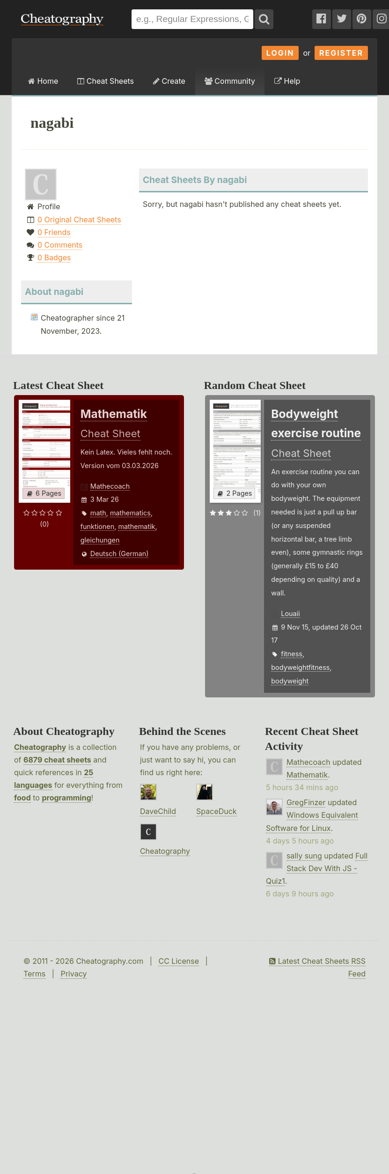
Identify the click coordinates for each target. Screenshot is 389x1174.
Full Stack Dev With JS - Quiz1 (316, 868)
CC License (178, 961)
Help (287, 81)
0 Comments (59, 244)
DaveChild (158, 811)
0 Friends (54, 232)
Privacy (73, 973)
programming (66, 797)
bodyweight (289, 681)
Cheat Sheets (105, 81)
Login (280, 53)
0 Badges (54, 257)
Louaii (290, 613)
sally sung (304, 855)
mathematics (130, 513)
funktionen (97, 526)
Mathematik (307, 774)
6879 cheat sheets (57, 759)
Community (230, 81)
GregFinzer (306, 802)
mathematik (136, 526)
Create (169, 81)
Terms (34, 973)
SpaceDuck (216, 811)
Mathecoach (110, 486)
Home (43, 81)
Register (341, 53)
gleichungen (100, 540)
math (98, 513)
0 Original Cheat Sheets (79, 219)
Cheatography (40, 747)
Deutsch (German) (119, 554)
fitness (291, 654)
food (22, 797)
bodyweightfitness (300, 667)
